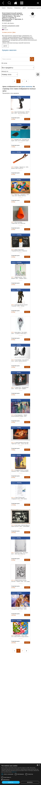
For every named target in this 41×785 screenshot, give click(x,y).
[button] (20, 779)
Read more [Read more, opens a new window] (14, 772)
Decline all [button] (30, 782)
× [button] (39, 765)
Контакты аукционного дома (10, 25)
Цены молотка (26, 86)
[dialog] (20, 774)
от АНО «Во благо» (8, 23)
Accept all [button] (10, 782)
